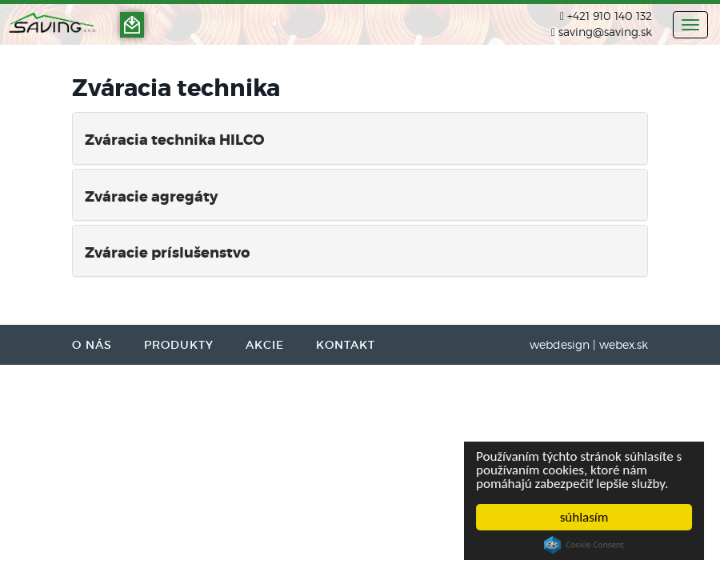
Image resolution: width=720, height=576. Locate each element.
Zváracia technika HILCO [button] (174, 140)
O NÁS (92, 345)
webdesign (560, 344)
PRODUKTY (179, 345)
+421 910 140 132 (609, 15)
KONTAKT (345, 345)
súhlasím (584, 517)
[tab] (360, 138)
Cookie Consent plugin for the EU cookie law (584, 545)
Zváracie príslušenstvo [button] (167, 252)
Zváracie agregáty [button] (151, 196)
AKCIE (265, 345)
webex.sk (623, 344)
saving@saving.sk (605, 31)
